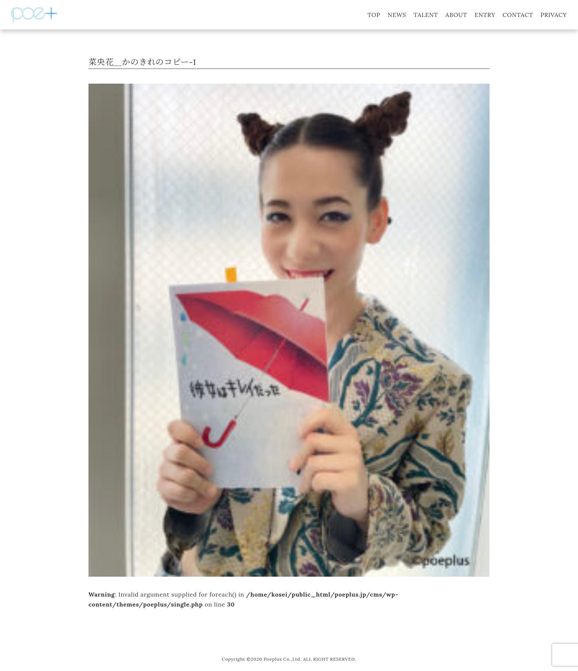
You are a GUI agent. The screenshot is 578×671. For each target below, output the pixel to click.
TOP (374, 14)
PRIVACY (553, 14)
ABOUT (456, 14)
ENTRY (484, 14)
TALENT (426, 14)
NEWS (397, 14)
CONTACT (518, 14)
